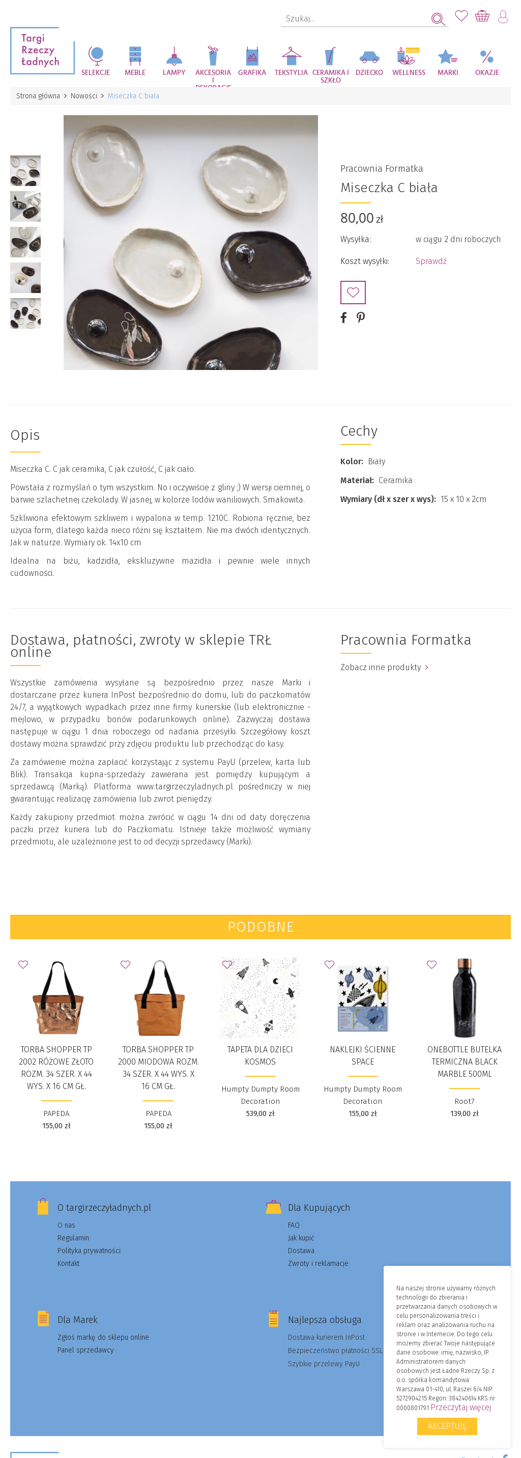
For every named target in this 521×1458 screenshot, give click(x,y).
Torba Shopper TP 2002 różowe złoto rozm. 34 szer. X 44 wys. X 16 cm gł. (56, 1068)
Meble (135, 72)
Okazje (487, 72)
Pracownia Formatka (381, 168)
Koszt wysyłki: (364, 261)
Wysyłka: (355, 239)
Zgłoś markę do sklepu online (103, 1337)
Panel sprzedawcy (85, 1350)
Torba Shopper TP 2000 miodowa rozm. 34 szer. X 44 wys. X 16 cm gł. (158, 1068)
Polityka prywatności (89, 1251)
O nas (66, 1225)
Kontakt (68, 1263)
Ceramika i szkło (330, 76)
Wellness (408, 72)
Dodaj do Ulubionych (353, 292)
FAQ (294, 1225)
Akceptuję (447, 1426)
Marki (448, 72)
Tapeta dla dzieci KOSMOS (260, 1056)
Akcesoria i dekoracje (213, 78)
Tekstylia (291, 72)
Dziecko (369, 72)
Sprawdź (431, 261)
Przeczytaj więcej (460, 1407)
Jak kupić (301, 1238)
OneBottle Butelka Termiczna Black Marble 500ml (464, 1062)
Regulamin (73, 1238)
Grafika (252, 72)
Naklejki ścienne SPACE (362, 1056)
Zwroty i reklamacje (318, 1263)
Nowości (84, 96)
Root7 (464, 1101)
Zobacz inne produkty (384, 667)
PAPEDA (56, 1113)
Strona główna (38, 96)
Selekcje (95, 72)
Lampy (174, 72)
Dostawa (301, 1251)
